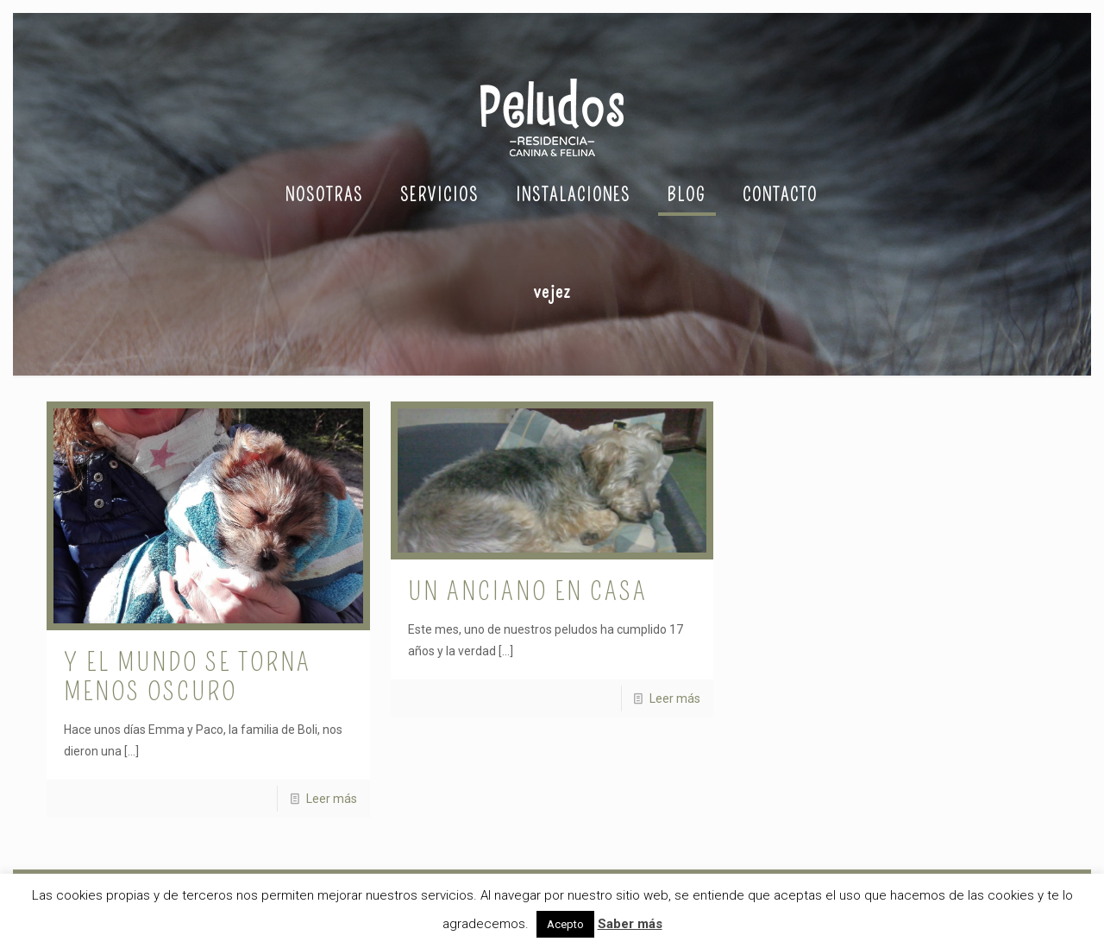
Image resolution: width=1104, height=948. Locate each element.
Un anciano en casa (528, 591)
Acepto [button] (565, 924)
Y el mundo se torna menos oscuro (187, 677)
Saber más (630, 924)
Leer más (331, 799)
